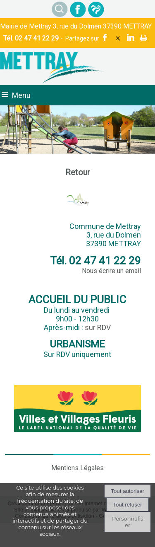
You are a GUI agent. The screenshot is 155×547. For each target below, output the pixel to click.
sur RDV (98, 327)
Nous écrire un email (111, 271)
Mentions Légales (77, 468)
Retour (77, 172)
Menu (21, 95)
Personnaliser (127, 521)
